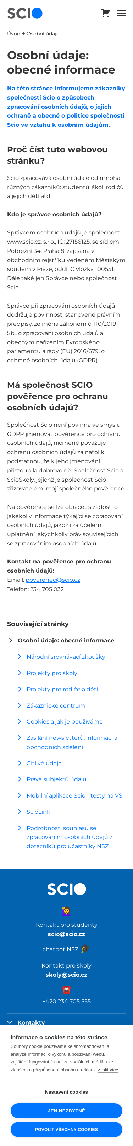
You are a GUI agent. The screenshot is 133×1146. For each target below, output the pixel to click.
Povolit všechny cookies (66, 1129)
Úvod (13, 33)
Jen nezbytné (66, 1110)
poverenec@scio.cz (53, 580)
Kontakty (26, 1022)
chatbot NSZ (66, 949)
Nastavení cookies (66, 1092)
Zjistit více (108, 1069)
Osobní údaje (43, 33)
